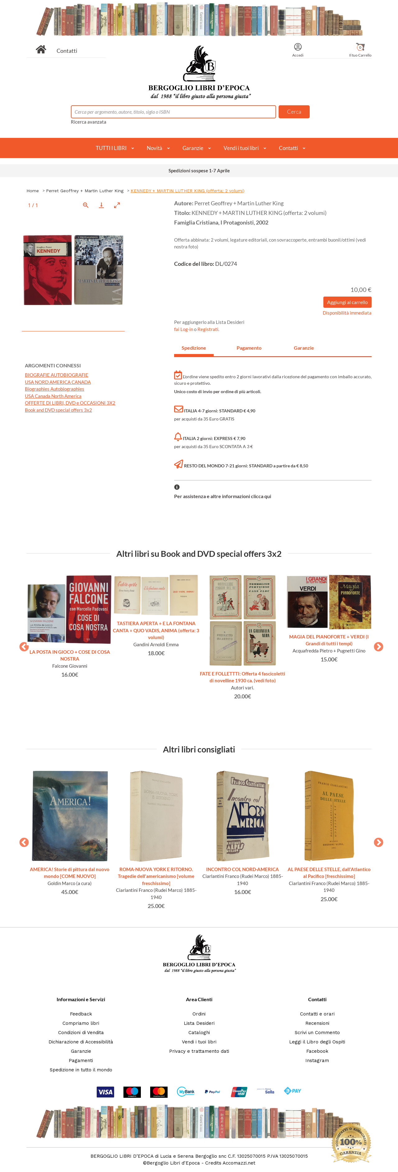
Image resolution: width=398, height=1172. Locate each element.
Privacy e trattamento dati (199, 1051)
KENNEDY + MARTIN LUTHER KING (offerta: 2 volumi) (187, 190)
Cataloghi (199, 1032)
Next (376, 645)
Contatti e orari (317, 1014)
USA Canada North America (53, 396)
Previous (22, 645)
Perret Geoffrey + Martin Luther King (84, 190)
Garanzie (193, 148)
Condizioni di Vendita (81, 1032)
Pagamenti (81, 1060)
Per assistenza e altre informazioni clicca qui (222, 496)
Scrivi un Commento (317, 1032)
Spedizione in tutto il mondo (81, 1070)
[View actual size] (86, 205)
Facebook (317, 1051)
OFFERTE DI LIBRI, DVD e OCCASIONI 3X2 (70, 403)
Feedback (81, 1014)
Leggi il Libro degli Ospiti (317, 1042)
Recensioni (317, 1023)
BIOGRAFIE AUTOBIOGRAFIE (56, 375)
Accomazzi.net (239, 1163)
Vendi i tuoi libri (241, 148)
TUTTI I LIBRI (111, 148)
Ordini (199, 1014)
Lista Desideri (199, 1023)
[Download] (101, 205)
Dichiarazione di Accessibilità (81, 1042)
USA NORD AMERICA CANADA (58, 382)
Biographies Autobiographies (54, 389)
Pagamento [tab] (249, 348)
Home (32, 190)
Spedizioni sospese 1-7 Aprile (199, 170)
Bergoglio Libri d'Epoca (173, 1163)
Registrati (207, 329)
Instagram (317, 1060)
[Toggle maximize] (117, 205)
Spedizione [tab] (194, 348)
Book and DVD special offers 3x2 (58, 410)
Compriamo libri (80, 1023)
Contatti (67, 50)
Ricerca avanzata (88, 122)
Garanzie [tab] (304, 348)
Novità (154, 148)
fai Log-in (184, 329)
